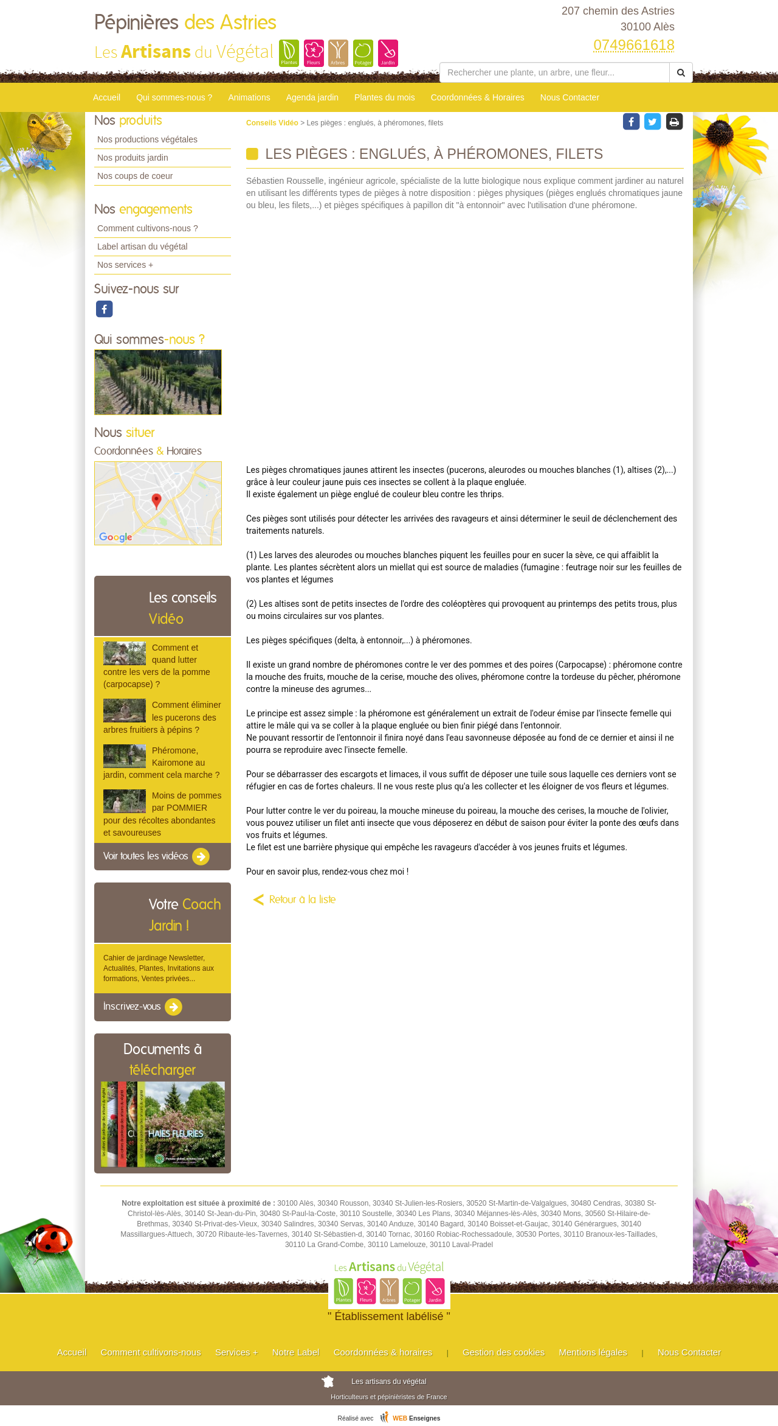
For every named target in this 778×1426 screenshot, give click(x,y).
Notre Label (296, 1352)
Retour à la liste (302, 900)
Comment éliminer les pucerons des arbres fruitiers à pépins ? (162, 717)
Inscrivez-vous (143, 1007)
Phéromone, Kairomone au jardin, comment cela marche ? (161, 763)
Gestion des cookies (504, 1352)
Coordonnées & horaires (383, 1352)
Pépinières (185, 23)
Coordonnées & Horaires (478, 97)
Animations (249, 97)
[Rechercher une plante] (554, 72)
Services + (236, 1352)
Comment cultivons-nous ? (147, 228)
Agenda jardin (312, 97)
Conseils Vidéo (273, 123)
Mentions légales (593, 1352)
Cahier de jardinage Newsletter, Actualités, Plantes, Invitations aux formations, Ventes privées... (158, 968)
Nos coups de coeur (135, 176)
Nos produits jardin (132, 158)
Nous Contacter (569, 97)
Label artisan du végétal (142, 246)
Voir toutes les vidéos (157, 857)
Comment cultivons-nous (151, 1352)
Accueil (106, 97)
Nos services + (125, 265)
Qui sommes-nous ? (174, 97)
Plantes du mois (384, 97)
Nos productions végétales (147, 139)
